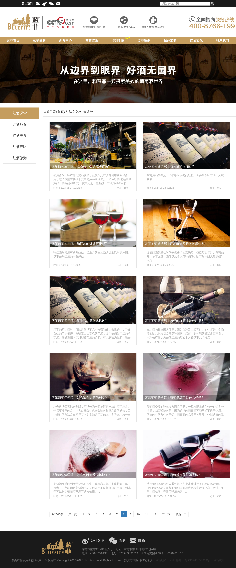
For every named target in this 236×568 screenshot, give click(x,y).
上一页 (86, 514)
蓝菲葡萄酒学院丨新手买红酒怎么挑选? (79, 320)
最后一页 (180, 514)
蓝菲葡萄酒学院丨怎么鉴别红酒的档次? (79, 397)
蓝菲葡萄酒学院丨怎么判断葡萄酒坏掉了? (81, 475)
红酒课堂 (20, 113)
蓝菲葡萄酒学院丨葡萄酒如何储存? (169, 166)
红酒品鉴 (20, 124)
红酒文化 (72, 112)
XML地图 (175, 560)
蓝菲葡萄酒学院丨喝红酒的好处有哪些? (79, 243)
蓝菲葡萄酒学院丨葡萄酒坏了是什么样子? (174, 397)
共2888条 (57, 514)
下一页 (166, 514)
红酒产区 (20, 147)
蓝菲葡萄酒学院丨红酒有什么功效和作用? (81, 166)
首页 (61, 112)
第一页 (72, 514)
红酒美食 (20, 136)
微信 (122, 540)
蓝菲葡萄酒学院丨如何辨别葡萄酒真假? (172, 475)
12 (155, 514)
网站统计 (219, 560)
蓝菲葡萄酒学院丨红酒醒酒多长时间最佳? (174, 243)
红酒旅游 (20, 158)
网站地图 (161, 560)
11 (146, 514)
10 (138, 514)
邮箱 (141, 540)
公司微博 (97, 540)
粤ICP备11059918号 (197, 560)
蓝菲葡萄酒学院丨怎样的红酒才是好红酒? (174, 320)
